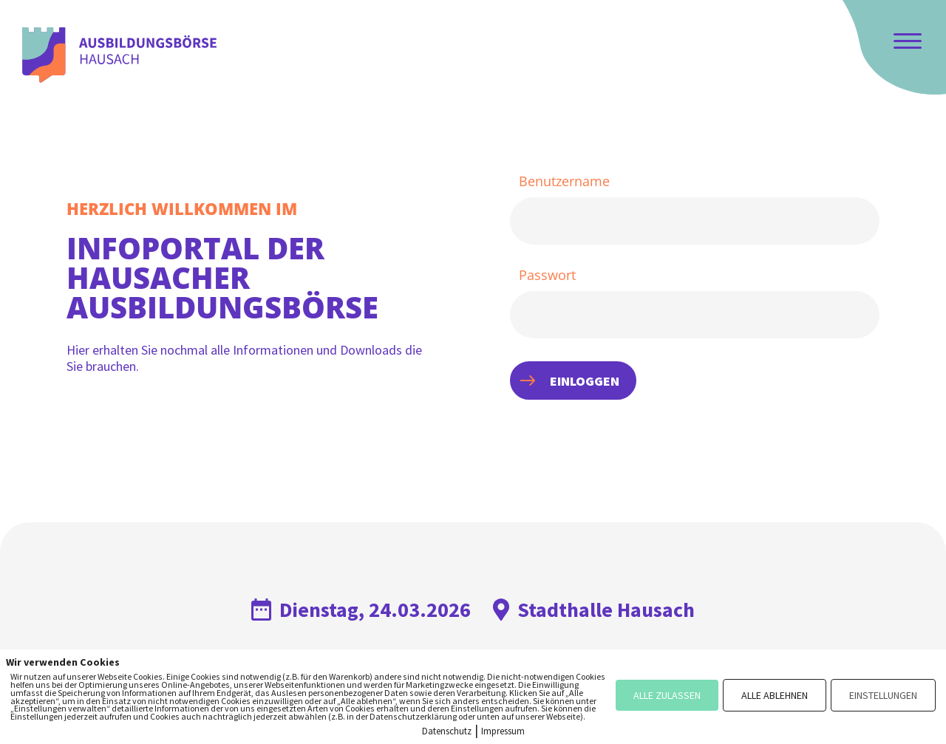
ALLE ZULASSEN (667, 695)
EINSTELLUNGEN (883, 695)
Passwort (547, 275)
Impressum (503, 731)
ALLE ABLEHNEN (774, 695)
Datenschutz (447, 731)
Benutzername (564, 182)
